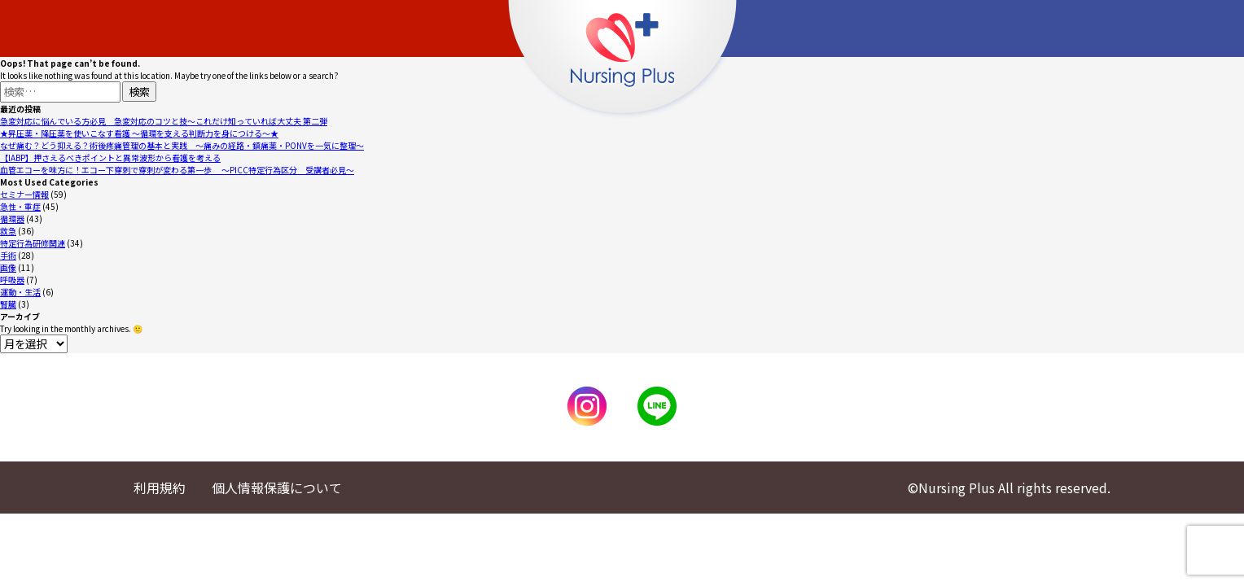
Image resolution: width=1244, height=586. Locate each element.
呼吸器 (12, 279)
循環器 (12, 218)
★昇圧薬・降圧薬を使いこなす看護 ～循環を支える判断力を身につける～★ (139, 133)
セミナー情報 (24, 194)
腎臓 (8, 304)
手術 (8, 255)
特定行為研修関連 (32, 243)
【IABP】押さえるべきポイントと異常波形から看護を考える (110, 157)
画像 (8, 267)
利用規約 (160, 487)
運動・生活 (20, 292)
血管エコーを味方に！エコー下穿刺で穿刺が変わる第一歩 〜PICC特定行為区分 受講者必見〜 (177, 170)
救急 (8, 231)
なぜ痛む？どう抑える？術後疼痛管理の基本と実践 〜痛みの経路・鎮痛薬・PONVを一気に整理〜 (182, 145)
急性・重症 (20, 206)
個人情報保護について (277, 487)
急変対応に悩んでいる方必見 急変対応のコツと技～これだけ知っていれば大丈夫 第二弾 (163, 121)
